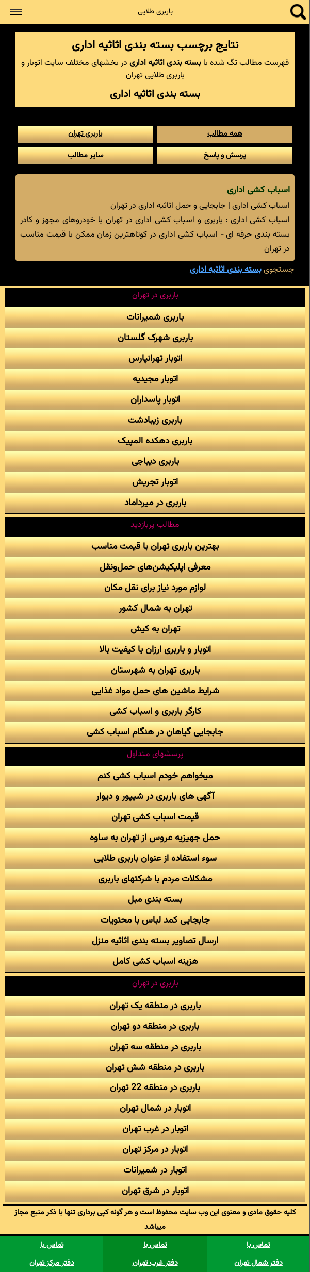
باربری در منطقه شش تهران (155, 1068)
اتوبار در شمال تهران (155, 1108)
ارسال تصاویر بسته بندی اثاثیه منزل (155, 941)
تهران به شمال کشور (155, 608)
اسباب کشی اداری (258, 190)
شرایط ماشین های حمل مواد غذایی (155, 691)
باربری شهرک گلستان (155, 338)
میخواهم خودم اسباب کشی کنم (155, 776)
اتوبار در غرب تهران (155, 1129)
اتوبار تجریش (155, 482)
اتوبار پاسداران (155, 400)
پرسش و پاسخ (225, 155)
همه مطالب (224, 134)
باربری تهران (85, 134)
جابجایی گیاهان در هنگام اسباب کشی (155, 732)
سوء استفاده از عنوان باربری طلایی (155, 858)
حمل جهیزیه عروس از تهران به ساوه (155, 838)
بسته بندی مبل (155, 900)
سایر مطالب (85, 155)
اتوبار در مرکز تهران (155, 1150)
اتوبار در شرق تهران (155, 1191)
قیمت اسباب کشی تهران (155, 817)
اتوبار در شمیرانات (155, 1170)
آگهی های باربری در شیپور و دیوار (155, 797)
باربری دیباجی (155, 461)
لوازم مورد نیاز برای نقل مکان (155, 588)
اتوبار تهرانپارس (155, 358)
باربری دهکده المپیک (155, 441)
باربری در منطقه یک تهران (155, 1006)
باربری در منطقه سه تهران (155, 1047)
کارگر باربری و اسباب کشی (155, 711)
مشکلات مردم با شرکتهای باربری (155, 879)
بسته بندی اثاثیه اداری (226, 269)
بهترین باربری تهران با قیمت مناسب (155, 547)
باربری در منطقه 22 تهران (155, 1088)
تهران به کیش (155, 629)
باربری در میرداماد (155, 503)
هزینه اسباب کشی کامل (155, 961)
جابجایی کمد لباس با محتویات (155, 920)
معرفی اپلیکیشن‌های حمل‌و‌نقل (155, 567)
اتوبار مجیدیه (155, 379)
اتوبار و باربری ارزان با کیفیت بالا (155, 650)
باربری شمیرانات (155, 317)
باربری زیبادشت (155, 420)
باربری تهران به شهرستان (155, 670)
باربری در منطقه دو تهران (155, 1026)
